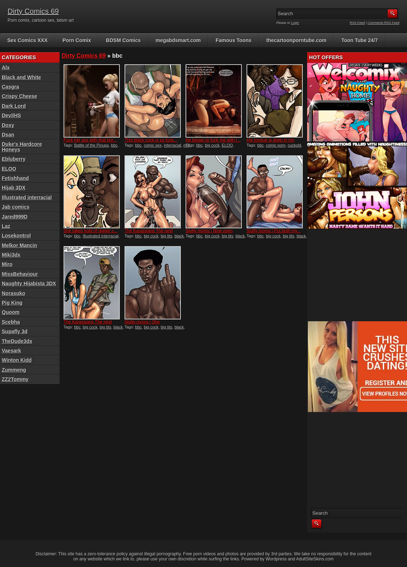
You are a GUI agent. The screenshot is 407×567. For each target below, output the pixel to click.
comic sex (153, 145)
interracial (172, 145)
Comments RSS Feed (383, 23)
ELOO (227, 145)
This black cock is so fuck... (151, 140)
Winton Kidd (17, 360)
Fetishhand (15, 178)
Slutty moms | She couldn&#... (142, 324)
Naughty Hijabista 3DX (29, 283)
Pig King (12, 303)
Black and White (21, 77)
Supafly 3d (15, 331)
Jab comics (15, 207)
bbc (114, 145)
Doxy (8, 125)
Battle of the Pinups (91, 145)
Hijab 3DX (13, 188)
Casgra (10, 87)
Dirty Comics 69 (33, 11)
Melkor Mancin (19, 245)
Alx (6, 67)
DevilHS (11, 115)
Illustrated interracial (100, 236)
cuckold (294, 145)
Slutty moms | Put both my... (274, 230)
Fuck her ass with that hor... (90, 140)
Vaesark (11, 351)
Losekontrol (16, 235)
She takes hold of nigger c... (91, 230)
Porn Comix (76, 40)
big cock (212, 145)
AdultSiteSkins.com (315, 559)
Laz (6, 226)
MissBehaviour (20, 274)
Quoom (11, 312)
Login (295, 23)
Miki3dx (11, 255)
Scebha (11, 322)
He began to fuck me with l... (213, 140)
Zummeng (14, 370)
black (179, 236)
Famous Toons (234, 40)
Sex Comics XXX (27, 40)
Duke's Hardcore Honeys (22, 146)
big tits (166, 236)
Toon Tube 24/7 (359, 40)
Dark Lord (14, 106)
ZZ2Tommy (15, 379)
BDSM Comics (123, 40)
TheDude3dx (17, 341)
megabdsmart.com (178, 40)
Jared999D (15, 217)
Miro (7, 264)
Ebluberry (13, 159)
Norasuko (13, 293)
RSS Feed (357, 23)
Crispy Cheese (19, 96)
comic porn (275, 145)
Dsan (8, 135)
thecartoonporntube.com (296, 40)
